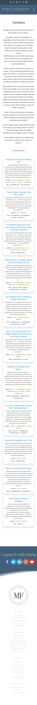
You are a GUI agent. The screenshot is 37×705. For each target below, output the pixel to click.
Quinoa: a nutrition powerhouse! (18, 468)
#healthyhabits (14, 396)
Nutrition (19, 182)
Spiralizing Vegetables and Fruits (18, 440)
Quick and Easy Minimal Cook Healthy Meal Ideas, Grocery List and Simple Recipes (18, 334)
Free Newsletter (19, 677)
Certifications (18, 623)
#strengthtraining (14, 289)
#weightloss (21, 217)
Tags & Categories (18, 150)
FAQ (18, 675)
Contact (18, 690)
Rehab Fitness (18, 652)
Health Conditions (10, 182)
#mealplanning (15, 215)
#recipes (14, 217)
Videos (18, 662)
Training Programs (18, 639)
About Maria (18, 616)
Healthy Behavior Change (23, 354)
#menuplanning (25, 215)
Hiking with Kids (18, 670)
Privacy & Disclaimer (18, 693)
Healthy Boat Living (23, 317)
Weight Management (23, 284)
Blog (18, 665)
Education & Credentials (18, 621)
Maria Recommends (18, 672)
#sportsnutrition (25, 185)
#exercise (15, 431)
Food (18, 213)
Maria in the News (18, 626)
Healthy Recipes (18, 667)
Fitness (28, 180)
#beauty (14, 287)
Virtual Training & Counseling (18, 644)
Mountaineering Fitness (18, 641)
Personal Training (18, 636)
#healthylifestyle (15, 185)
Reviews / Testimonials (18, 688)
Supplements (28, 182)
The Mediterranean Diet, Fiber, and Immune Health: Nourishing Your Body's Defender (19, 227)
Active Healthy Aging (18, 180)
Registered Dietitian (18, 618)
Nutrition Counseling (18, 647)
